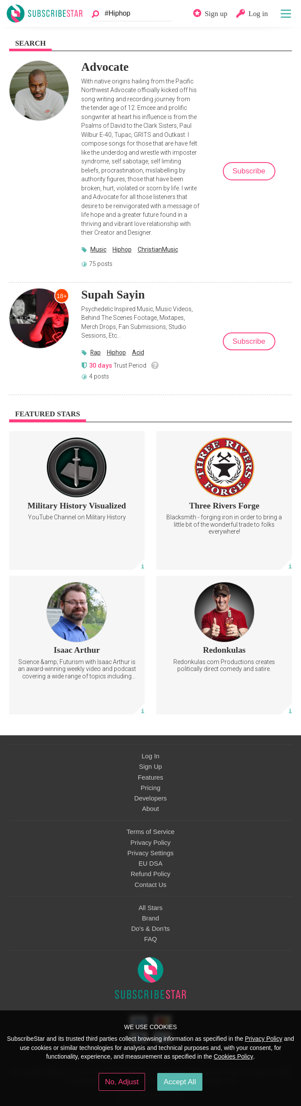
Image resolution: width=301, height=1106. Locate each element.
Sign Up (150, 766)
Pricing (150, 787)
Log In (150, 756)
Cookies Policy (233, 1056)
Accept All (180, 1082)
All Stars (150, 907)
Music (98, 249)
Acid (138, 352)
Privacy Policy (150, 842)
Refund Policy (151, 873)
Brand (150, 918)
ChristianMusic (158, 249)
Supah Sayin (113, 294)
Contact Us (150, 884)
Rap (95, 352)
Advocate (105, 66)
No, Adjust (122, 1082)
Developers (150, 798)
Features (150, 777)
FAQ (150, 939)
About (150, 808)
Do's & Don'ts (150, 928)
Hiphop (122, 249)
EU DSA (150, 863)
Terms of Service (150, 831)
